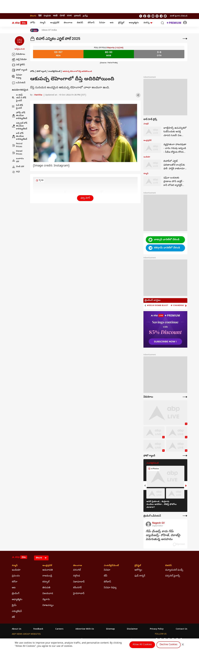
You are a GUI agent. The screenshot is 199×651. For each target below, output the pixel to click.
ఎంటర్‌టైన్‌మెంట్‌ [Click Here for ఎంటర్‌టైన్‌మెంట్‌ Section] (111, 566)
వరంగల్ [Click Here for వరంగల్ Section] (77, 570)
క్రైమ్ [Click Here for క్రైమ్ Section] (14, 605)
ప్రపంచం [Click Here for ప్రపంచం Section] (16, 576)
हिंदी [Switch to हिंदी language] (40, 16)
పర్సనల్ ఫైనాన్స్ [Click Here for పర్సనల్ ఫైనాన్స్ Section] (172, 576)
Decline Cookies (168, 644)
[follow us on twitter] (140, 16)
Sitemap (110, 629)
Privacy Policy (157, 629)
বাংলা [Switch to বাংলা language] (69, 16)
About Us (16, 629)
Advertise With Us (84, 629)
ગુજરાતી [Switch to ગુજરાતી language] (77, 16)
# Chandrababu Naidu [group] (183, 305)
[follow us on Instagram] (157, 16)
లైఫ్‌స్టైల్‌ (121, 22)
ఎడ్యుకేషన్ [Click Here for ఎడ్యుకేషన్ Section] (17, 611)
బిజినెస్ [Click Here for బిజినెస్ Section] (168, 566)
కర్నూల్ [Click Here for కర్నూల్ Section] (45, 582)
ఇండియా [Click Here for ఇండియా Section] (16, 570)
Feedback (38, 629)
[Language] (41, 558)
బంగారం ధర (18, 160)
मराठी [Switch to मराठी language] (55, 16)
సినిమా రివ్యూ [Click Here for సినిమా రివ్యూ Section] (110, 587)
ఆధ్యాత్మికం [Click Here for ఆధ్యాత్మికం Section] (17, 599)
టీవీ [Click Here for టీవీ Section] (105, 576)
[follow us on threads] (149, 16)
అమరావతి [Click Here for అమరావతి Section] (47, 570)
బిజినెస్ (80, 22)
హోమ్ (32, 22)
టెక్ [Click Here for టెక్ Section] (13, 617)
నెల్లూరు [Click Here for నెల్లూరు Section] (46, 599)
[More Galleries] (185, 455)
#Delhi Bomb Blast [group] (157, 305)
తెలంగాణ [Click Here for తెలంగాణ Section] (77, 566)
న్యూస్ (42, 22)
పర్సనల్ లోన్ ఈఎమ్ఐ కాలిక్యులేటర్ (19, 126)
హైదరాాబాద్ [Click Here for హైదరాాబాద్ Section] (78, 593)
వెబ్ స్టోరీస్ (18, 65)
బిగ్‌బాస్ (91, 22)
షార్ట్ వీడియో (19, 59)
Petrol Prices (17, 145)
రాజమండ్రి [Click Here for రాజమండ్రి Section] (47, 576)
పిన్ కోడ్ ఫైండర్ (17, 107)
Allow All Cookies (142, 644)
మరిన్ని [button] (147, 22)
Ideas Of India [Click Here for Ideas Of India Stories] (49, 30)
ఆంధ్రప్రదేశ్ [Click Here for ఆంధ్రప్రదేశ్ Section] (47, 566)
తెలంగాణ (68, 22)
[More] (185, 39)
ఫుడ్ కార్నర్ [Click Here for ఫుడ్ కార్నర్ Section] (140, 576)
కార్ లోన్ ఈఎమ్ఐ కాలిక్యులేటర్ (19, 136)
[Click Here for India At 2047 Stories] (34, 30)
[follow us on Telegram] (161, 16)
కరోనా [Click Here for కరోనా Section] (14, 582)
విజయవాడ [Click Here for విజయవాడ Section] (47, 593)
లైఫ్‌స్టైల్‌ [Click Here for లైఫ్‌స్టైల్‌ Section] (138, 566)
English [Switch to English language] (47, 16)
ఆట (111, 22)
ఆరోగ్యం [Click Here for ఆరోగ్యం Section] (138, 570)
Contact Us (181, 629)
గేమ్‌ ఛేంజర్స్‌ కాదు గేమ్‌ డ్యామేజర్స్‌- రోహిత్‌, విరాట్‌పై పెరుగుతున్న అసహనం (163, 536)
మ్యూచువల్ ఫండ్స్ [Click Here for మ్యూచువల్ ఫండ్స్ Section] (174, 570)
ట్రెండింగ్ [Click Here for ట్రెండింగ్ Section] (15, 593)
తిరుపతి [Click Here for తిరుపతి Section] (46, 587)
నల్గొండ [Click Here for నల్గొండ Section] (76, 576)
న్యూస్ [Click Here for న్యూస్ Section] (15, 566)
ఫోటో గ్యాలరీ (19, 70)
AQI (16, 172)
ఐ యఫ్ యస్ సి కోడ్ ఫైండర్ (19, 98)
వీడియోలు (18, 54)
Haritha (38, 95)
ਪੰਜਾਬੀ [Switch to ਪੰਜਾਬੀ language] (62, 16)
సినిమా (102, 22)
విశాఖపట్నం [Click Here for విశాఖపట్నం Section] (48, 605)
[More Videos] (185, 397)
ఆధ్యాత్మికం (134, 22)
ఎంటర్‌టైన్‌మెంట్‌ (54, 71)
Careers (59, 629)
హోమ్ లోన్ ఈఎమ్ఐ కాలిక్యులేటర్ (19, 116)
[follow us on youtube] (153, 16)
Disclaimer (132, 629)
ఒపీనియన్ (18, 83)
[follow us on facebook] (145, 16)
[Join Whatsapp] (165, 16)
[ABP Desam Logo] (19, 23)
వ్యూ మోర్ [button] (85, 198)
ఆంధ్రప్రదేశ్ (54, 22)
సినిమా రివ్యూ (17, 76)
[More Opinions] (185, 516)
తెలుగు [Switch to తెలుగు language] (33, 16)
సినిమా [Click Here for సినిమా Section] (107, 570)
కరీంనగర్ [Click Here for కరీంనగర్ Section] (77, 587)
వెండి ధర (18, 166)
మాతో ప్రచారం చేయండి (178, 16)
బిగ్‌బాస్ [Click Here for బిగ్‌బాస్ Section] (107, 582)
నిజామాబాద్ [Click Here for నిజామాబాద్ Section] (79, 582)
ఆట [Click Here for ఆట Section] (14, 587)
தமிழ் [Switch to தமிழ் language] (85, 16)
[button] (19, 43)
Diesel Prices (17, 153)
